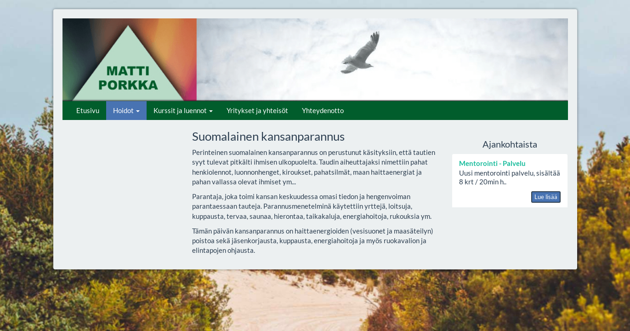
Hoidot (126, 110)
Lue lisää (545, 196)
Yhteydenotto (323, 110)
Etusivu (87, 110)
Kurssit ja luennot (183, 110)
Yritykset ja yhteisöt (257, 110)
